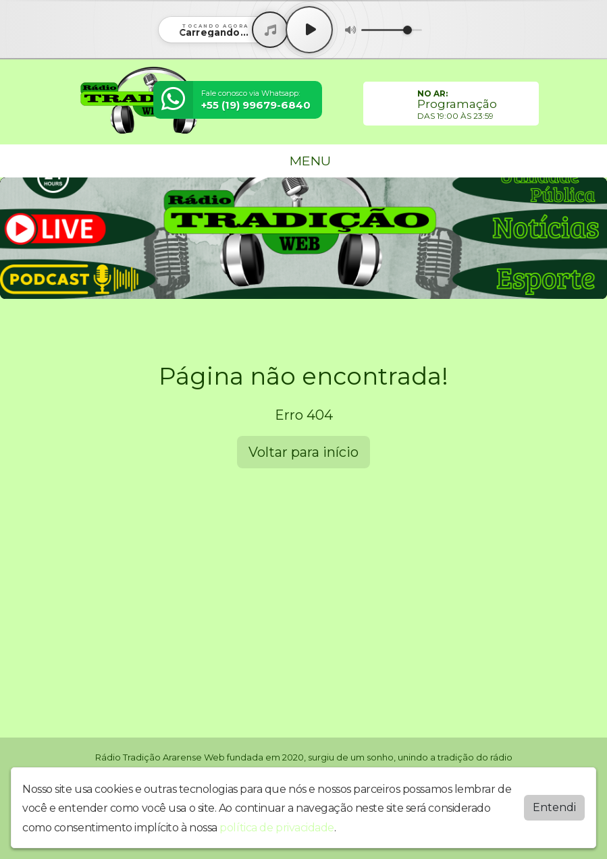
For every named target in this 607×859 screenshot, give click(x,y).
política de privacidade (276, 827)
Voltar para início (303, 452)
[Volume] (391, 30)
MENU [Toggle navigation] (304, 161)
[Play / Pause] (309, 29)
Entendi (554, 807)
